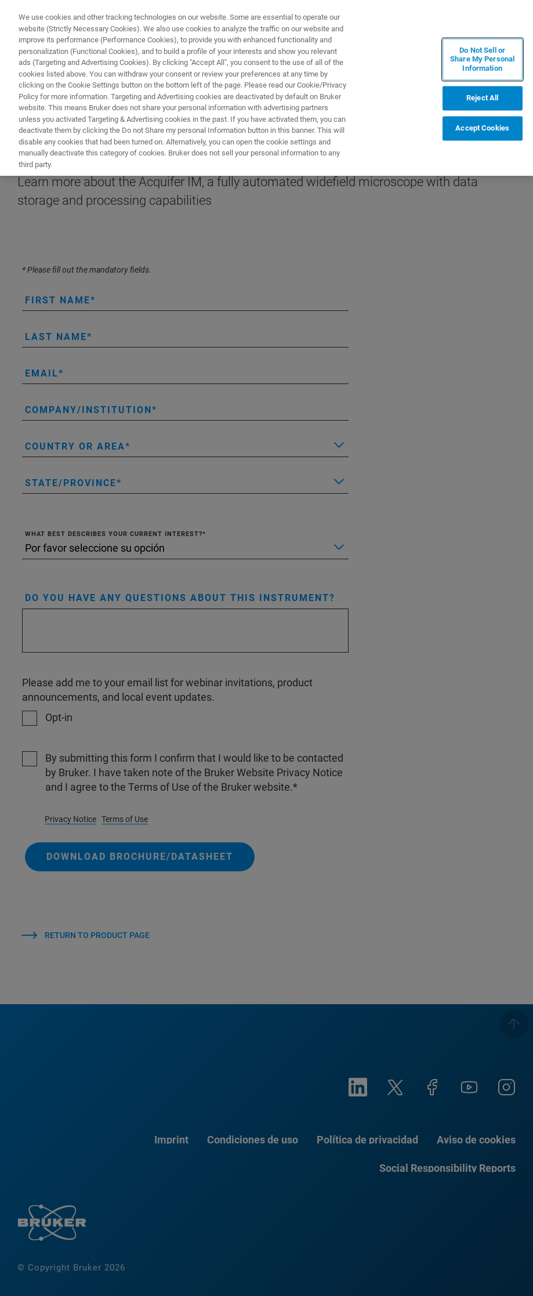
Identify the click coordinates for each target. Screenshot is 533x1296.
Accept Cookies (482, 128)
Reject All (482, 98)
